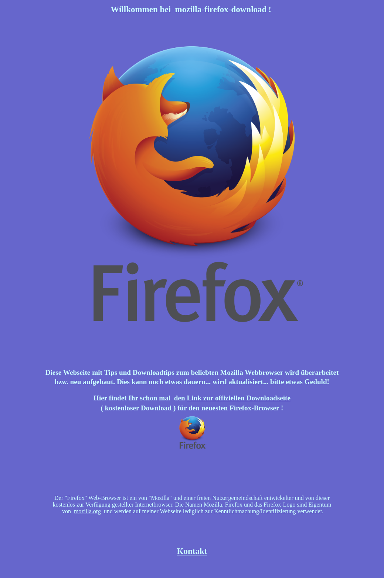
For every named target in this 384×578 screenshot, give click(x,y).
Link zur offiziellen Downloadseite (238, 398)
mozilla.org (87, 511)
